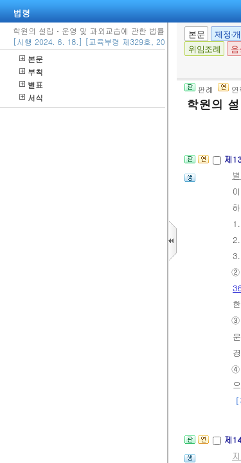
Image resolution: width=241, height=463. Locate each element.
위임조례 (204, 49)
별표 (31, 84)
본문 (31, 58)
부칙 (31, 71)
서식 (31, 97)
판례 (198, 89)
